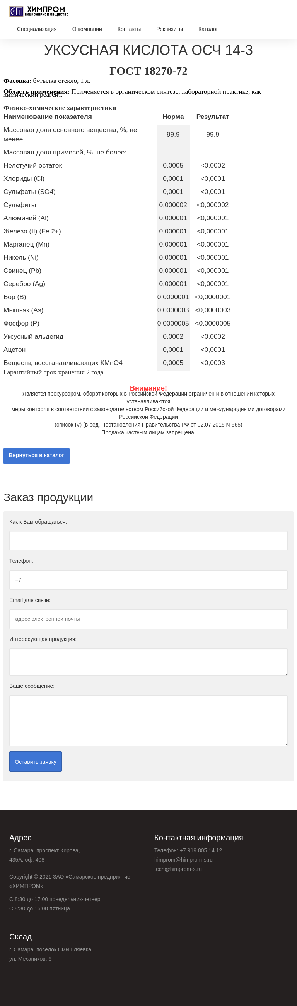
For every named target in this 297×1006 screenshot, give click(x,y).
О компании (87, 29)
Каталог (208, 29)
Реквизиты (169, 29)
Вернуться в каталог (36, 455)
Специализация (37, 29)
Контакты (129, 29)
